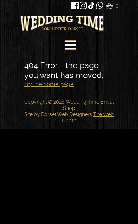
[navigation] (70, 46)
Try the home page (49, 84)
